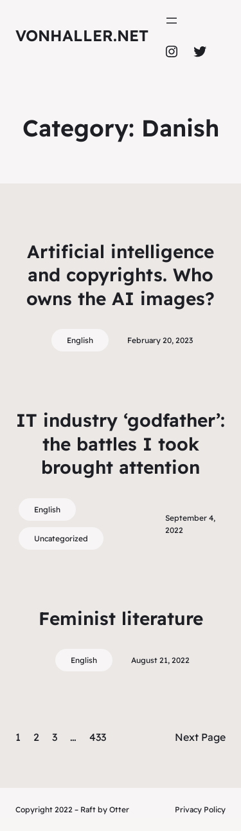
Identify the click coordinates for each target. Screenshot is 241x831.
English (80, 340)
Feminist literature (121, 618)
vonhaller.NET (81, 35)
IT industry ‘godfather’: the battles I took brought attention (120, 443)
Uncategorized (61, 538)
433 (97, 737)
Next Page (200, 737)
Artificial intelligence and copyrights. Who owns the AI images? (120, 275)
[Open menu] (171, 20)
